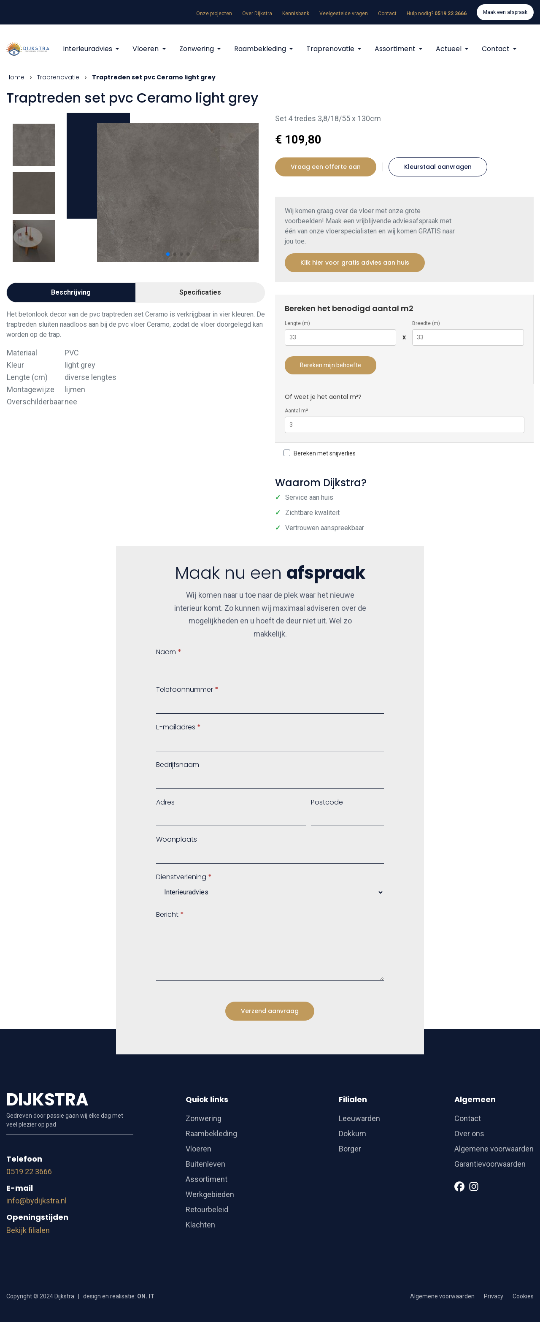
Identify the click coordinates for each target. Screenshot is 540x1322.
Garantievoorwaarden (490, 1163)
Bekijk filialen (28, 1230)
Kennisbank (295, 13)
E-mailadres (178, 727)
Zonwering (197, 49)
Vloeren (146, 49)
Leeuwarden (359, 1118)
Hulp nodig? (437, 13)
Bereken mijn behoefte (330, 365)
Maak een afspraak (505, 12)
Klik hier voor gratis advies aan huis (354, 262)
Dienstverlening (184, 877)
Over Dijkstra (257, 13)
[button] (168, 254)
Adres (165, 802)
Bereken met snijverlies (320, 453)
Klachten (200, 1224)
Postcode (327, 802)
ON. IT (145, 1296)
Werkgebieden (210, 1194)
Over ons (469, 1133)
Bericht (170, 914)
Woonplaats (176, 839)
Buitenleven (205, 1163)
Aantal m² (296, 411)
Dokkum (352, 1133)
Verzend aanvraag (270, 1011)
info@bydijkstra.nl (36, 1200)
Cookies (523, 1296)
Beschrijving (71, 292)
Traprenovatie (331, 49)
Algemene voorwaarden (494, 1148)
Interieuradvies (88, 49)
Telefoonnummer (187, 689)
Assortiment (396, 49)
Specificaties (200, 292)
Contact (387, 13)
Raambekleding (261, 49)
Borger (350, 1148)
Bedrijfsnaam (177, 764)
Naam (168, 652)
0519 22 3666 (29, 1171)
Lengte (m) (297, 323)
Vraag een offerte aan (326, 167)
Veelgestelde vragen (343, 13)
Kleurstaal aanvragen (438, 167)
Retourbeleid (207, 1209)
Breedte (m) (426, 323)
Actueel (449, 49)
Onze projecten (214, 13)
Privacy (493, 1296)
